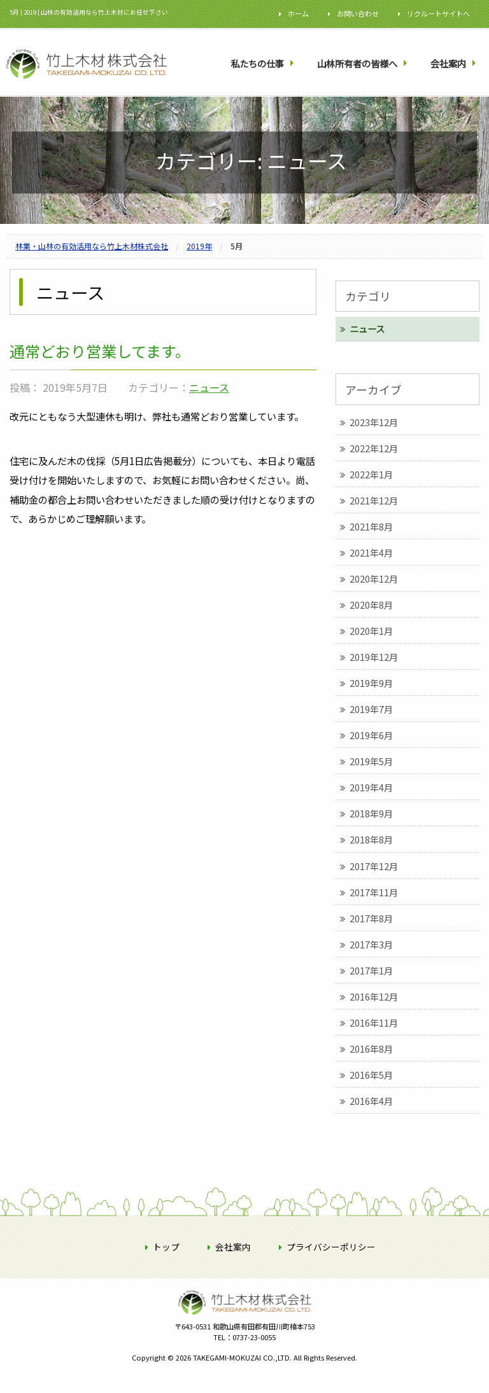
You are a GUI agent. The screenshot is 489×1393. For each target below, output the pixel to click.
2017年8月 (371, 918)
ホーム (298, 13)
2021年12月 (374, 500)
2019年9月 (371, 683)
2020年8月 (371, 604)
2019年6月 (371, 735)
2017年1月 (371, 970)
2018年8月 (371, 839)
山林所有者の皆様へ (357, 63)
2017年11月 (374, 892)
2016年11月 (374, 1022)
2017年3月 (371, 944)
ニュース (209, 387)
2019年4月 (371, 787)
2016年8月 (371, 1048)
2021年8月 (371, 526)
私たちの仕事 (257, 63)
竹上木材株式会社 (244, 1322)
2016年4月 (371, 1100)
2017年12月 (374, 866)
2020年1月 (371, 630)
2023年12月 (374, 422)
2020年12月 (374, 578)
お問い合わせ (358, 13)
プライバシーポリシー (331, 1246)
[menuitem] (263, 64)
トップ (166, 1246)
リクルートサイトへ (438, 13)
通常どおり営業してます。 (100, 351)
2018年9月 (371, 813)
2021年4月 (371, 552)
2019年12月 (374, 656)
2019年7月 (371, 709)
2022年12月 (374, 448)
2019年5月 (371, 761)
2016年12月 (374, 996)
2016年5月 (371, 1074)
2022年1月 (371, 474)
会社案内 (448, 63)
